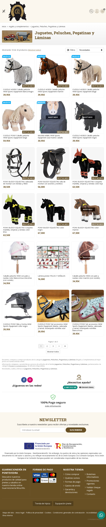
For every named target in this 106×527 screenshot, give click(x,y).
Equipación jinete (63, 503)
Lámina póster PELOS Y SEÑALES (51, 276)
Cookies (48, 512)
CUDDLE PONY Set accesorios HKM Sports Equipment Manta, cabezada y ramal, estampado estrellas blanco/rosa (87, 327)
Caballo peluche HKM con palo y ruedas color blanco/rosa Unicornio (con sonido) (17, 278)
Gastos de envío (72, 485)
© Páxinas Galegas (95, 519)
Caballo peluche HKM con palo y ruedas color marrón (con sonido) (86, 277)
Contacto (91, 494)
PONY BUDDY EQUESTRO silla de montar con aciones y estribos (51, 182)
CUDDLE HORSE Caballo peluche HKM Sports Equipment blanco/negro (18, 90)
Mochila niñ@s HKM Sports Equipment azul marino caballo (50, 136)
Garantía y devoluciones (71, 491)
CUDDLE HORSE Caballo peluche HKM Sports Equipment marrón (51, 90)
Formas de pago (72, 481)
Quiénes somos (72, 478)
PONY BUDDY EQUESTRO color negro (51, 228)
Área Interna (8, 515)
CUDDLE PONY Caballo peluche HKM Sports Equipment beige (16, 136)
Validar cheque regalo (93, 489)
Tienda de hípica (42, 503)
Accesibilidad (91, 512)
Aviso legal (20, 512)
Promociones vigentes (93, 482)
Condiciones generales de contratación (69, 512)
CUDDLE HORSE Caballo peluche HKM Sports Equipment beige (85, 90)
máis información (53, 406)
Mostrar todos (34, 50)
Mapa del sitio (8, 512)
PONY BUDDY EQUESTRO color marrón (85, 228)
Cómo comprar (72, 474)
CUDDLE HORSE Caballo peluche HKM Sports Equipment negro (85, 136)
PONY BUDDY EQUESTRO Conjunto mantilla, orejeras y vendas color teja (87, 182)
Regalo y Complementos (18, 366)
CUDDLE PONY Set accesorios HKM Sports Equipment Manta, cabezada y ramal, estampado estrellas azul (52, 326)
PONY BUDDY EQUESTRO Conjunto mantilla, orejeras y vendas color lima (18, 229)
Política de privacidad (34, 512)
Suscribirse (76, 430)
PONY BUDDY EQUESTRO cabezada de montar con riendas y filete (18, 182)
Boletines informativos (93, 475)
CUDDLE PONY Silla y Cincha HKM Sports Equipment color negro (17, 325)
